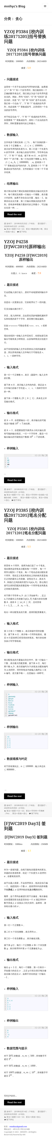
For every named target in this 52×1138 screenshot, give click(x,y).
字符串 (34, 494)
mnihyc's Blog (14, 6)
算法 (8, 229)
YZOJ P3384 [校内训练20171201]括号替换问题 (25, 36)
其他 (8, 231)
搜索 (28, 497)
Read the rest (14, 214)
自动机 (41, 494)
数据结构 (35, 229)
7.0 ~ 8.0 (21, 494)
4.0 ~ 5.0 (21, 1117)
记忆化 (34, 497)
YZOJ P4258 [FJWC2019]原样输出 (25, 244)
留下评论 (23, 231)
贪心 (13, 231)
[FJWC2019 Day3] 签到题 (25, 825)
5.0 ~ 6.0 (21, 229)
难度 (14, 229)
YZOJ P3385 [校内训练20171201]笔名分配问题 (25, 515)
